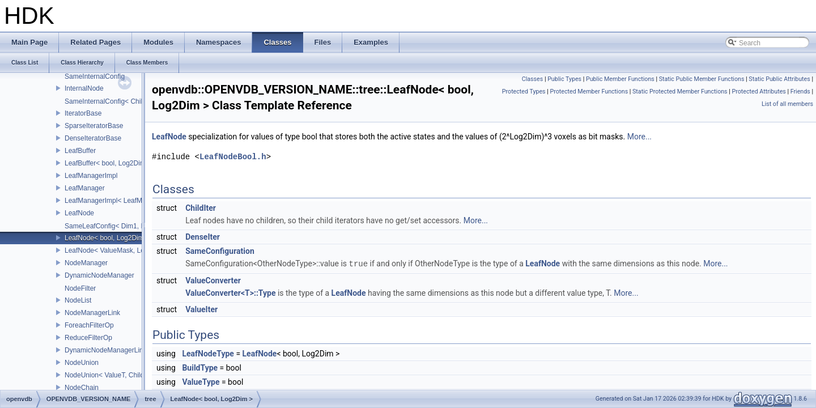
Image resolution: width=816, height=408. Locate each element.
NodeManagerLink (92, 313)
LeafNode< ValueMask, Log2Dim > (117, 250)
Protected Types (524, 91)
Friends (800, 91)
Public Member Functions (620, 79)
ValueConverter (213, 279)
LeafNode (79, 213)
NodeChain (82, 388)
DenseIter (202, 236)
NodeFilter (80, 288)
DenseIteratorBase (93, 138)
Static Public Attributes (779, 79)
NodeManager (86, 263)
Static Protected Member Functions (680, 91)
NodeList (78, 300)
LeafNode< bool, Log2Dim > (107, 238)
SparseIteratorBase (94, 126)
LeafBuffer (80, 151)
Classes (532, 79)
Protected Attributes (758, 91)
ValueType (200, 381)
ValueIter (201, 308)
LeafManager (85, 188)
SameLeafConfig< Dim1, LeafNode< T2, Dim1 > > (140, 226)
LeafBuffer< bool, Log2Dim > (108, 163)
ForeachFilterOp (89, 325)
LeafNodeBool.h (232, 156)
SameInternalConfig (95, 76)
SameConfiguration (219, 251)
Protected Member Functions (589, 91)
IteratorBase (83, 113)
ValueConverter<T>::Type (230, 292)
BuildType (200, 367)
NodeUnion (82, 363)
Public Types (564, 79)
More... (639, 136)
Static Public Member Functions (702, 79)
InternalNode (84, 88)
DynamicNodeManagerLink (106, 350)
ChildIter (200, 207)
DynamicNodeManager (99, 275)
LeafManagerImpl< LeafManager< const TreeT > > (141, 201)
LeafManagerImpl (91, 176)
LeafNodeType (207, 353)
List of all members (787, 104)
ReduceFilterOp (88, 338)
